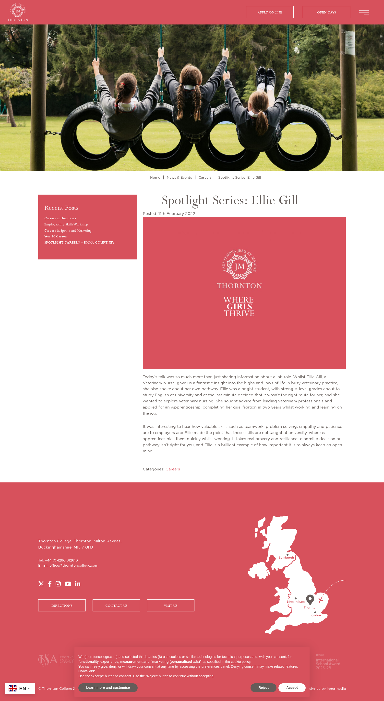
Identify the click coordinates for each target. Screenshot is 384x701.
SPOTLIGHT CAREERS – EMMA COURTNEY (79, 242)
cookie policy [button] (240, 662)
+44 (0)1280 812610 (61, 560)
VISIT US (171, 606)
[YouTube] (68, 584)
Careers (173, 469)
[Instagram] (58, 584)
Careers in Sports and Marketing (68, 230)
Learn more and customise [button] (108, 687)
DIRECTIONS (61, 606)
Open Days (326, 12)
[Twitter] (41, 584)
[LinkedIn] (77, 584)
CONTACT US (116, 606)
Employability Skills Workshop (66, 224)
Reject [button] (263, 687)
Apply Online (270, 12)
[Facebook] (50, 584)
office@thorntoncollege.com (73, 565)
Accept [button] (292, 687)
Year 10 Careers (56, 236)
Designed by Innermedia (325, 688)
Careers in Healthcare (60, 218)
